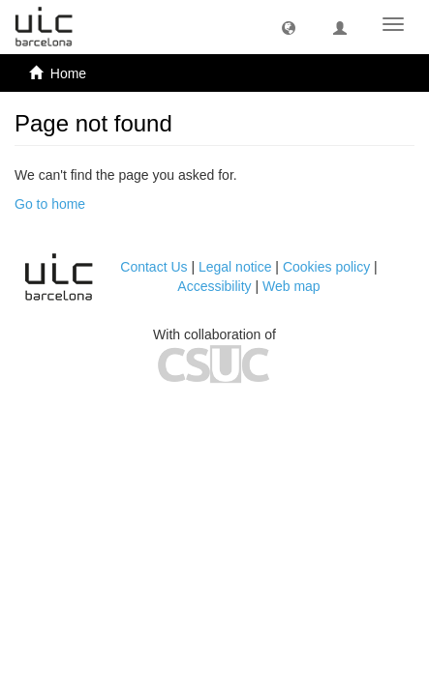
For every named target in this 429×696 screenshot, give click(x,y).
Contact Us (153, 267)
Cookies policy (326, 267)
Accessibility (214, 286)
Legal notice (235, 267)
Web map (291, 286)
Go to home (50, 204)
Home (68, 73)
